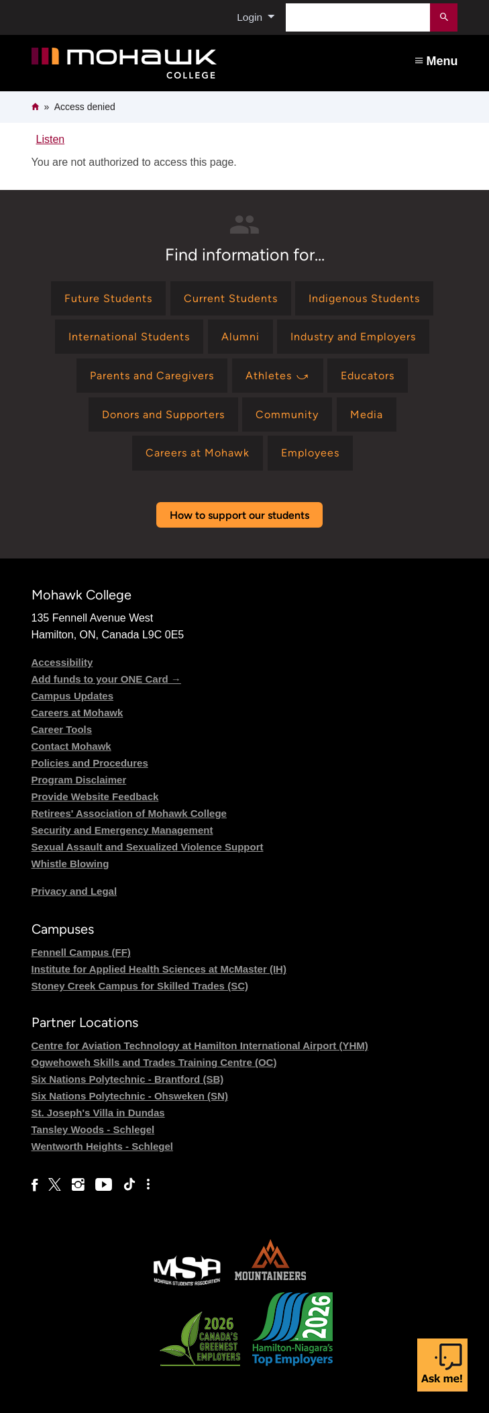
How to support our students (239, 515)
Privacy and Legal (74, 891)
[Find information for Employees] (310, 453)
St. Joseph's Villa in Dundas (98, 1112)
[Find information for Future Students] (108, 298)
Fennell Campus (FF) (81, 952)
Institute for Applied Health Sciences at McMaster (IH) (159, 969)
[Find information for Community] (287, 414)
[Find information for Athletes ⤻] (277, 375)
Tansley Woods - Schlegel (93, 1129)
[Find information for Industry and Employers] (353, 337)
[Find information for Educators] (367, 375)
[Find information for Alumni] (240, 337)
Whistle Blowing (70, 863)
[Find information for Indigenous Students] (364, 298)
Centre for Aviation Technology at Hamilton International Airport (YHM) (200, 1045)
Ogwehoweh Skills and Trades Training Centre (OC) (154, 1062)
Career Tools (62, 729)
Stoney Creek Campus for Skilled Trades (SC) (140, 985)
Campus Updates (73, 695)
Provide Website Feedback (95, 796)
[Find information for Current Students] (230, 298)
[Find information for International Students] (129, 337)
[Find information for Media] (366, 414)
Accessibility (62, 662)
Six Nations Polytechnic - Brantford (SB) (128, 1079)
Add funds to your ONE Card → (106, 679)
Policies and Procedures (90, 763)
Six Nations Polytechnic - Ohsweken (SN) (130, 1096)
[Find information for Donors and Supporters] (163, 414)
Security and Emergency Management (122, 830)
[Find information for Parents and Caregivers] (151, 375)
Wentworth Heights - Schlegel (102, 1146)
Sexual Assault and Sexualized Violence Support (148, 846)
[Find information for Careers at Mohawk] (197, 453)
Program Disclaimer (79, 779)
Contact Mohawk (71, 746)
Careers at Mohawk (77, 712)
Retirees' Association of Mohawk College (129, 813)
